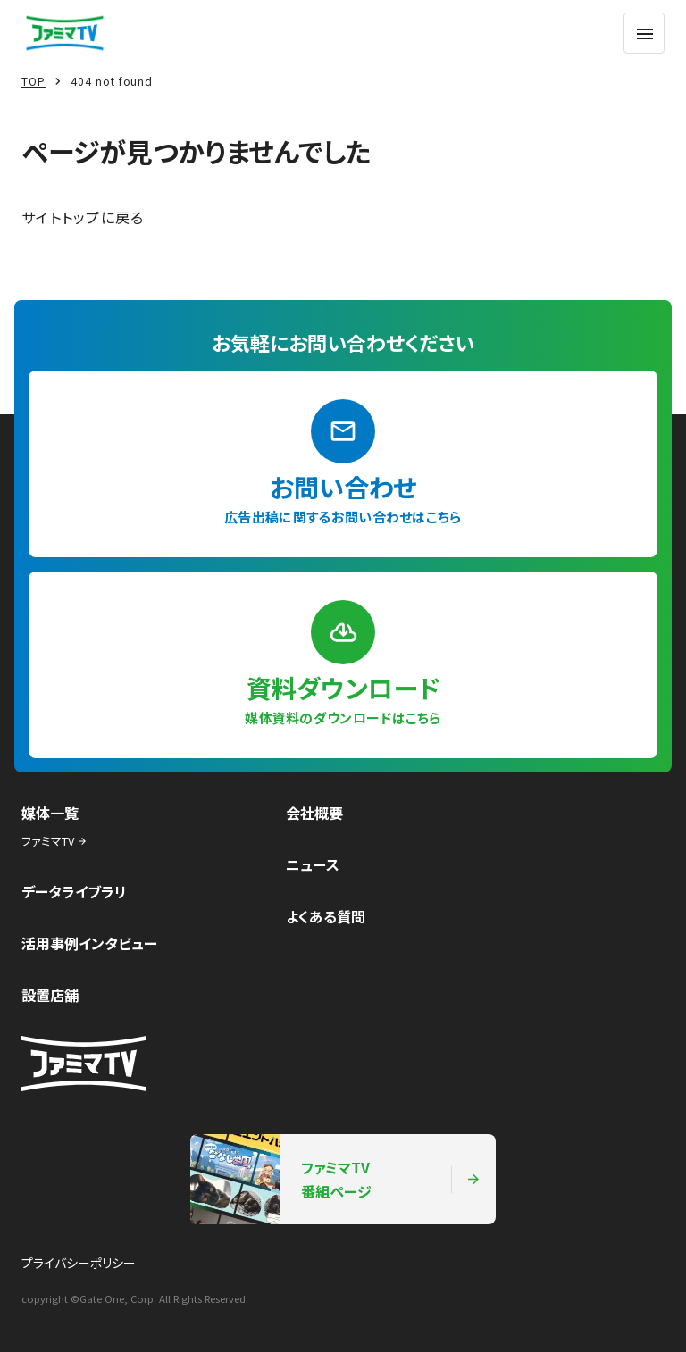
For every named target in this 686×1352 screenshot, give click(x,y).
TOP (33, 80)
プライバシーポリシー (78, 1263)
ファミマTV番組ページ (335, 1179)
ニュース (312, 864)
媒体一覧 (50, 812)
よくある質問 (325, 916)
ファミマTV (55, 840)
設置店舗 (50, 995)
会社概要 (314, 812)
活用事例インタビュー (89, 943)
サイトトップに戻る (83, 217)
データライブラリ (74, 891)
